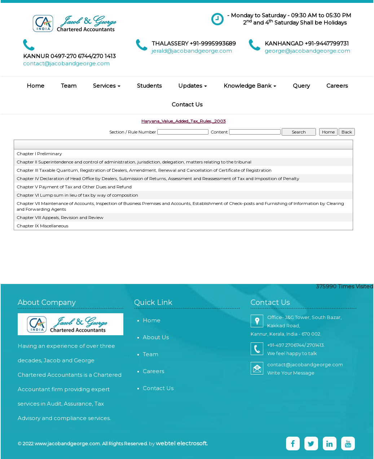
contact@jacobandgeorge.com (66, 63)
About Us (149, 337)
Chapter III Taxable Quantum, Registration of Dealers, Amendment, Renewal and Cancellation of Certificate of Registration (144, 170)
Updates (192, 85)
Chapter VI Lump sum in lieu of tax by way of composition (77, 195)
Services (106, 85)
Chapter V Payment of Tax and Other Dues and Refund (74, 186)
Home (35, 85)
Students (149, 85)
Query (301, 85)
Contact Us (187, 104)
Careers (337, 85)
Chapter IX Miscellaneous (42, 225)
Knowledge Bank (250, 85)
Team (68, 85)
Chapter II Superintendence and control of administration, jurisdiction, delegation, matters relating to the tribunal (134, 162)
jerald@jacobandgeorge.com (192, 50)
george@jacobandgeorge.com (307, 50)
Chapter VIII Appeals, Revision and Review (60, 217)
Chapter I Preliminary (39, 153)
